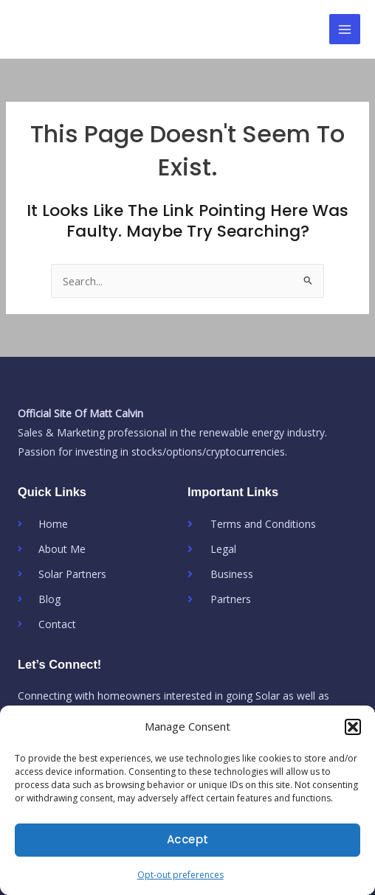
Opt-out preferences (180, 874)
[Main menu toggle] (344, 29)
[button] (352, 727)
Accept (188, 839)
